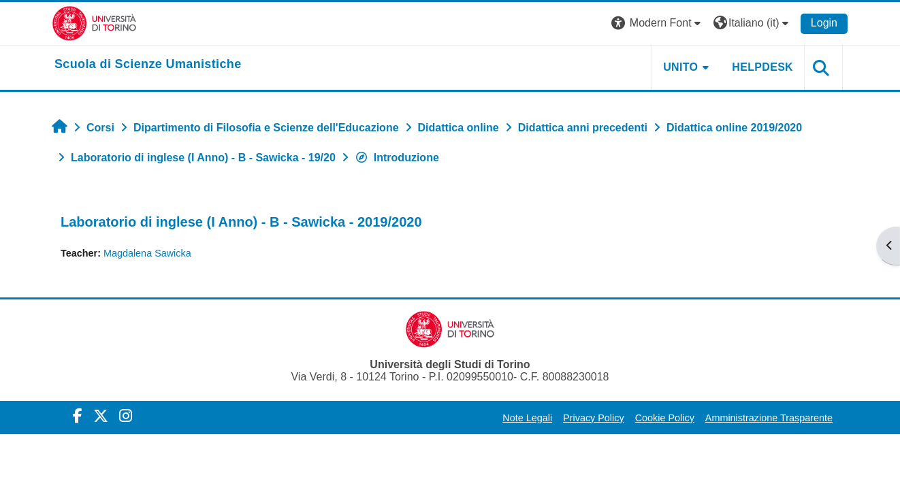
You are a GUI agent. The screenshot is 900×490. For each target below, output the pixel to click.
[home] (148, 64)
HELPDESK (762, 67)
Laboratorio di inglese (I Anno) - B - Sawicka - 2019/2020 (241, 221)
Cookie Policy (664, 417)
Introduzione (397, 157)
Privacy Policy (593, 417)
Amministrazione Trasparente (769, 417)
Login (824, 23)
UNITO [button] (680, 67)
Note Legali (527, 417)
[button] (657, 23)
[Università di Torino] (94, 23)
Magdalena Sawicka (147, 253)
